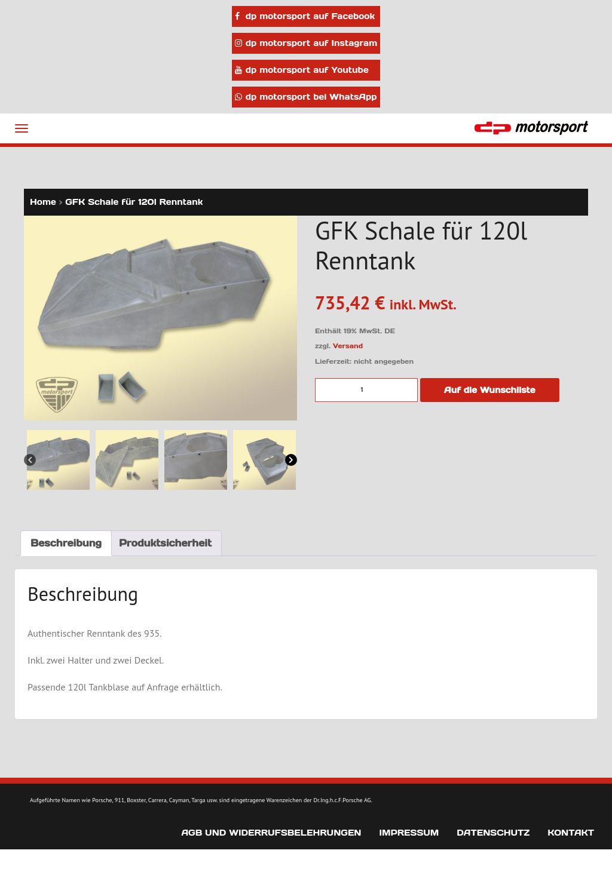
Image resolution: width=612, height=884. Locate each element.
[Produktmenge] (366, 390)
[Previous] (30, 459)
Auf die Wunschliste (490, 390)
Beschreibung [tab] (66, 543)
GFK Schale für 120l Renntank (134, 202)
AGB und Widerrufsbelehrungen (271, 832)
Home (43, 202)
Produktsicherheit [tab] (165, 543)
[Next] (291, 459)
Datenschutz (493, 832)
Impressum (409, 832)
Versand (348, 346)
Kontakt (570, 832)
